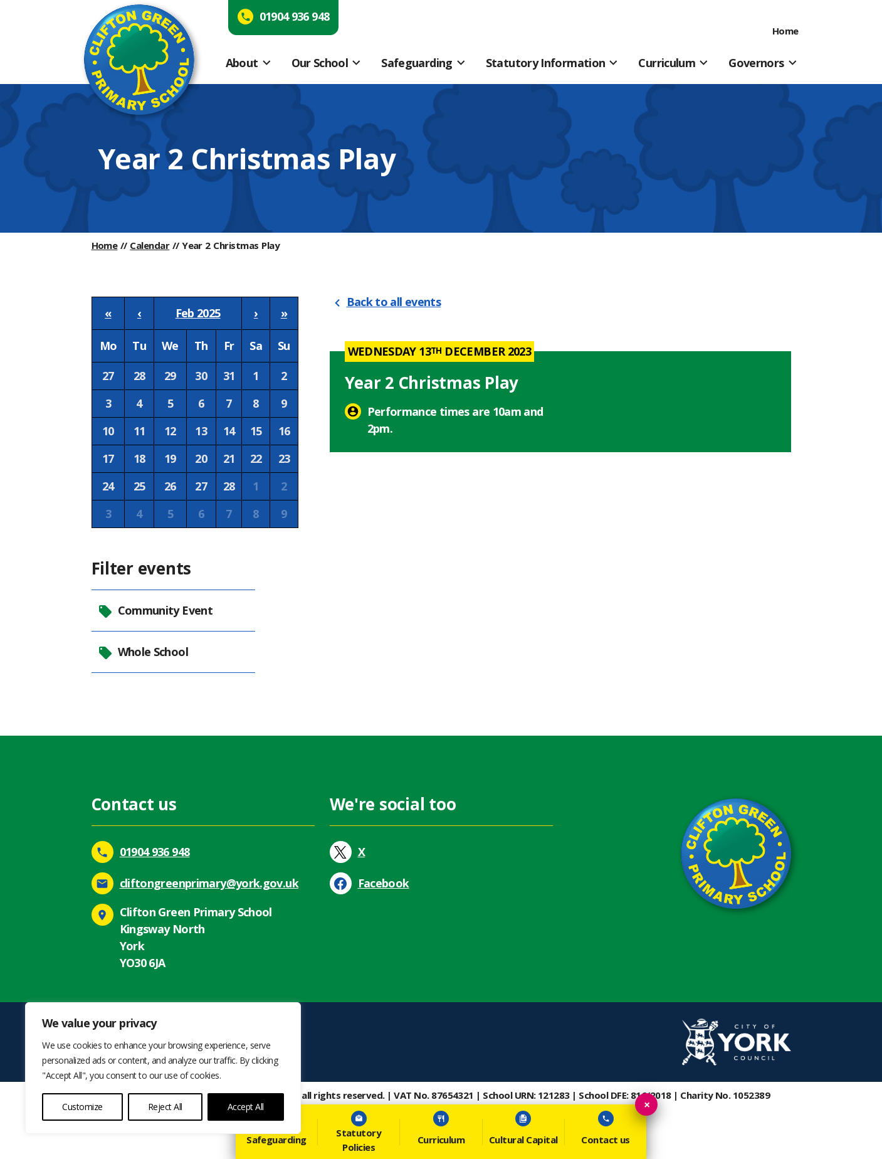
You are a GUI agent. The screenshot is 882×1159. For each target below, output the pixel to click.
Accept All (246, 1107)
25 (139, 486)
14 (229, 430)
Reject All (165, 1107)
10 (108, 430)
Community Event (155, 610)
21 (229, 458)
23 (284, 458)
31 (229, 375)
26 (170, 486)
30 (201, 375)
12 (170, 430)
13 (201, 430)
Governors (756, 62)
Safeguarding (416, 62)
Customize (82, 1107)
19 (170, 458)
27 (108, 375)
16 (284, 430)
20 (201, 458)
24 (108, 486)
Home (785, 30)
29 (170, 375)
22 (256, 458)
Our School (320, 62)
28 (139, 375)
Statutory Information (546, 62)
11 (139, 430)
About (242, 62)
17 (108, 458)
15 (256, 430)
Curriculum (666, 62)
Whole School (143, 651)
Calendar (149, 245)
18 (139, 458)
